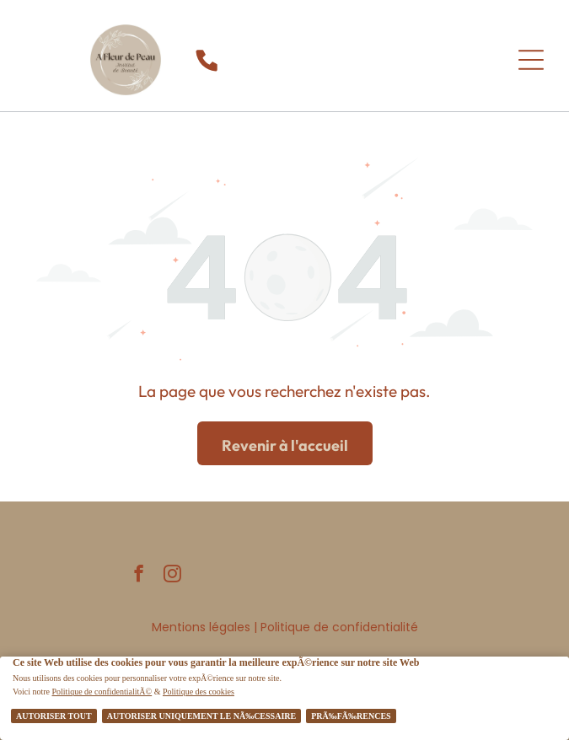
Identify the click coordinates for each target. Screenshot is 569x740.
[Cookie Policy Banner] (284, 698)
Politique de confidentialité (339, 627)
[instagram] (172, 575)
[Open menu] (531, 59)
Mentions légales (201, 627)
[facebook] (139, 575)
